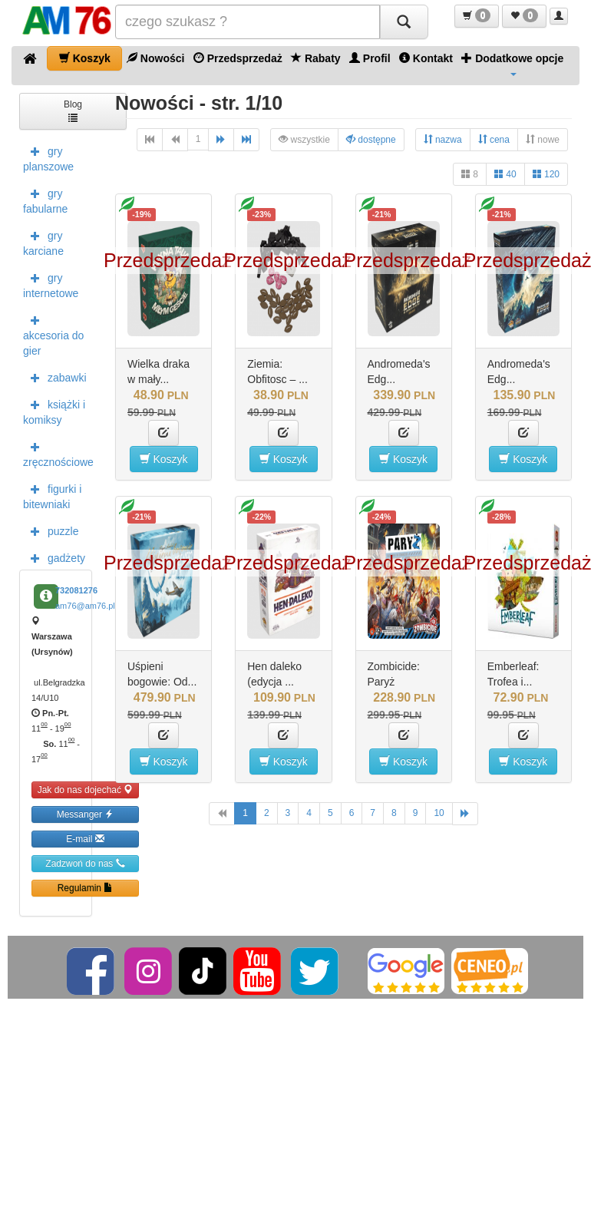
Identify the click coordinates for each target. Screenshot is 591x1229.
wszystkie (304, 139)
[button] (476, 16)
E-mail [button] (85, 838)
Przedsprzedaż (237, 57)
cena (494, 139)
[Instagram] (149, 970)
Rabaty (316, 57)
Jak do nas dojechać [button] (86, 789)
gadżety (54, 557)
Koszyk (85, 57)
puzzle (50, 530)
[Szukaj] (404, 22)
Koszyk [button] (164, 458)
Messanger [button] (85, 814)
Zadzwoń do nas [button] (84, 863)
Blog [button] (73, 110)
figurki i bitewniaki (52, 495)
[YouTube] (258, 970)
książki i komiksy (54, 410)
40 (505, 174)
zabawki (55, 376)
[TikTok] (202, 970)
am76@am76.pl (85, 605)
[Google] (406, 970)
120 (546, 174)
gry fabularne (45, 199)
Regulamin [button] (86, 888)
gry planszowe (48, 157)
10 (439, 813)
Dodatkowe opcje (512, 63)
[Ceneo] (489, 970)
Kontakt (426, 57)
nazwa (443, 139)
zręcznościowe (57, 453)
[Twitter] (316, 970)
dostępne (371, 139)
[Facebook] (92, 970)
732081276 (76, 590)
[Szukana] (247, 22)
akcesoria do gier (53, 334)
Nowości (155, 57)
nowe (543, 139)
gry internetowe (50, 284)
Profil (370, 57)
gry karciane (43, 241)
